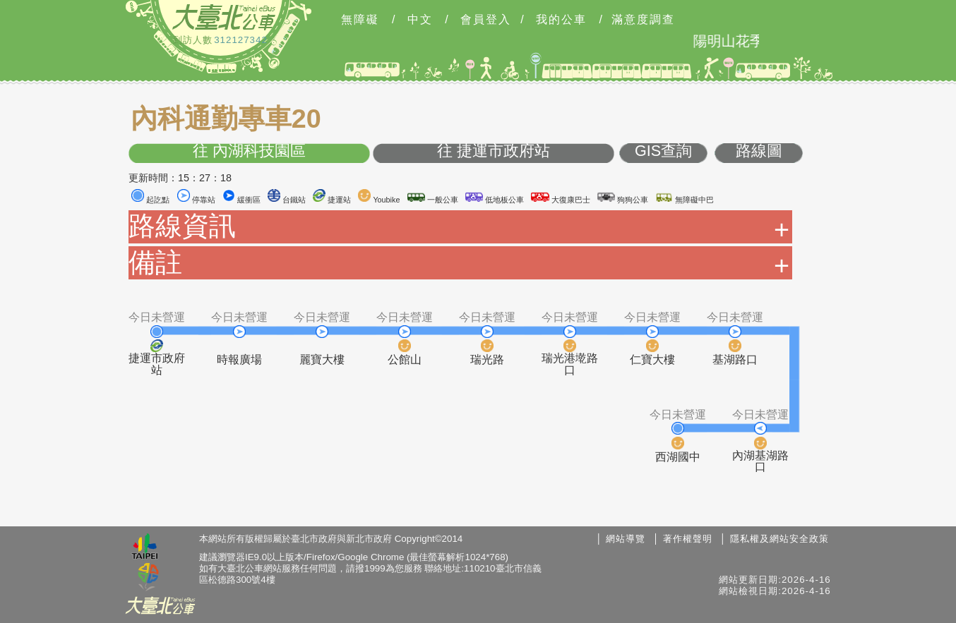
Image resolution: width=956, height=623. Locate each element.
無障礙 (360, 19)
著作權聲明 (687, 538)
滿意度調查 (643, 19)
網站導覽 (625, 538)
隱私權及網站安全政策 (779, 538)
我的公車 (561, 19)
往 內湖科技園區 (249, 151)
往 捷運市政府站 (493, 151)
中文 (420, 19)
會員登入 (485, 19)
